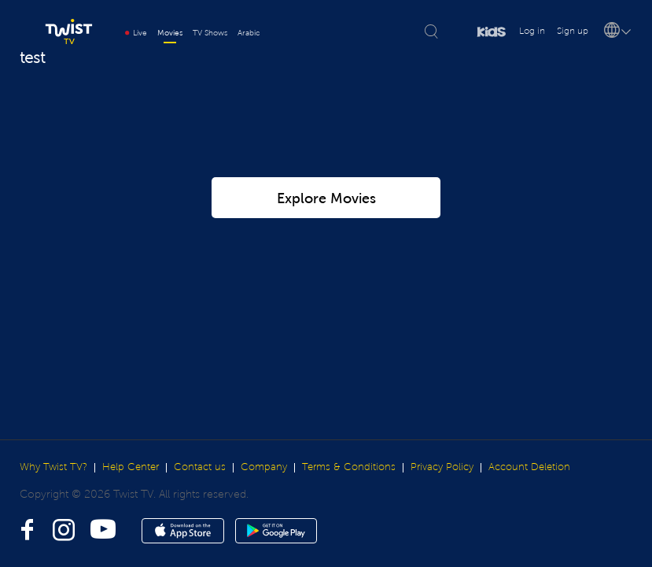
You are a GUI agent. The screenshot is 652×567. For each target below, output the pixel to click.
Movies (169, 32)
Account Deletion (529, 466)
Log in (532, 31)
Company (264, 466)
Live (136, 32)
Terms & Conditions (349, 466)
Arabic (249, 32)
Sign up (572, 31)
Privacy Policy (442, 466)
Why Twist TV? (53, 466)
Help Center (130, 466)
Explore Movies (326, 162)
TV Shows (210, 32)
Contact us (200, 466)
